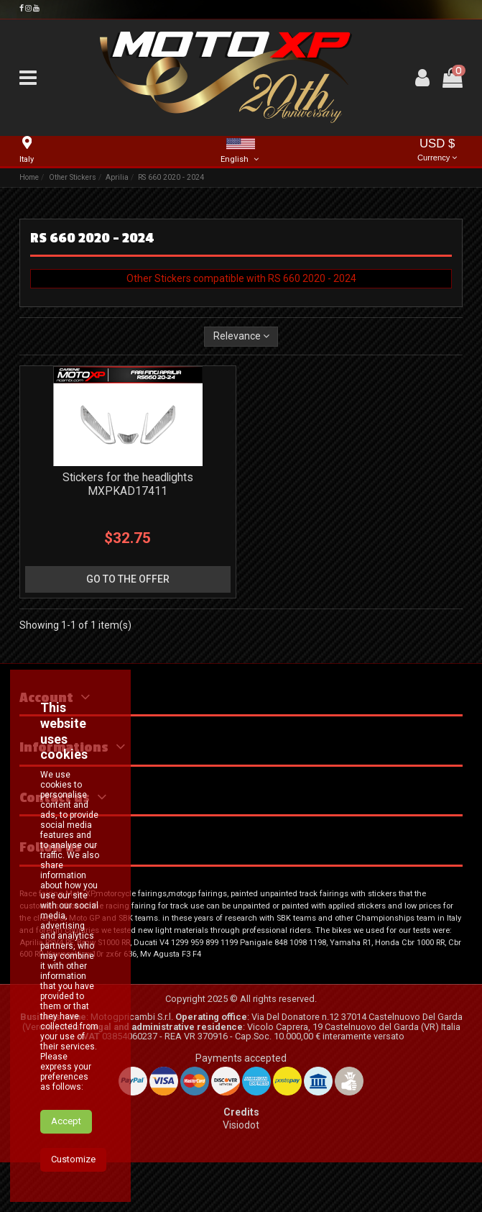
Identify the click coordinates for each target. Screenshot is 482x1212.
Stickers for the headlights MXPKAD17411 (127, 484)
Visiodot (241, 1125)
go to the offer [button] (128, 579)
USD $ (437, 151)
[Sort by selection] (240, 337)
